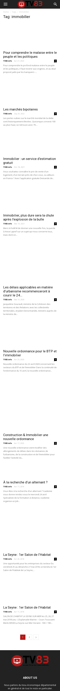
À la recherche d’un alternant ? (25, 467)
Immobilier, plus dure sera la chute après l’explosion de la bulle (28, 217)
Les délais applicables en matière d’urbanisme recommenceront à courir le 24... (28, 291)
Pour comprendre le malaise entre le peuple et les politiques (30, 55)
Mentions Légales (25, 681)
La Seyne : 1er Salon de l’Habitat (27, 539)
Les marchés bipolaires (20, 109)
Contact (39, 681)
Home (6, 12)
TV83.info (7, 61)
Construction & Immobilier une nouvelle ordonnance (25, 421)
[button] (55, 4)
